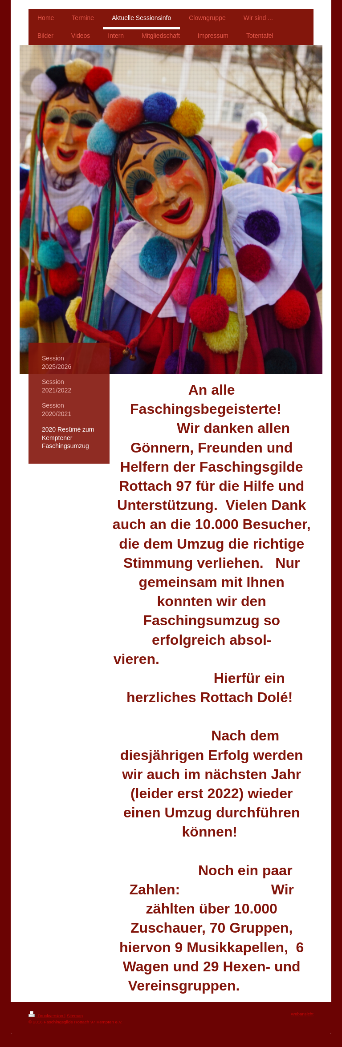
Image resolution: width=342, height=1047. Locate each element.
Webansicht (302, 1013)
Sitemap (75, 1015)
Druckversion (46, 1015)
